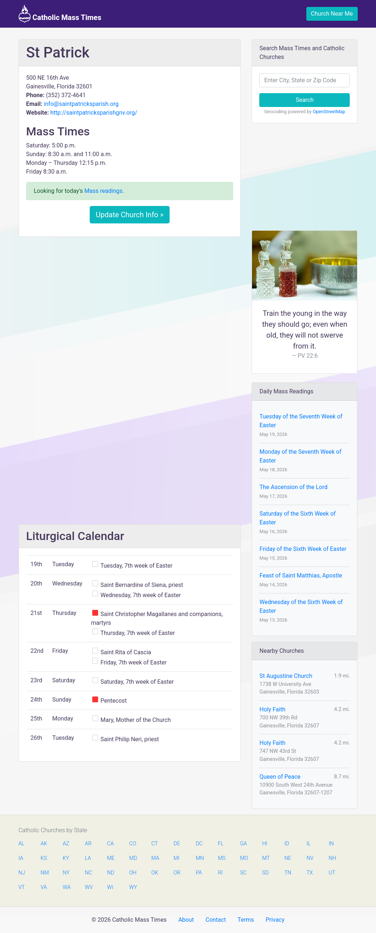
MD (132, 858)
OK (154, 873)
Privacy (274, 919)
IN (331, 844)
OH (132, 873)
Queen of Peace (279, 776)
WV (88, 887)
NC (88, 873)
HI (264, 844)
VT (22, 887)
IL (308, 844)
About (186, 919)
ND (111, 873)
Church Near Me (332, 13)
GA (243, 844)
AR (88, 844)
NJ (22, 873)
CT (154, 844)
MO (243, 858)
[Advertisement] (130, 297)
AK (43, 844)
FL (221, 844)
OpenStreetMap (329, 111)
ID (286, 844)
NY (66, 873)
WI (110, 887)
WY (132, 887)
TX (309, 873)
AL (22, 844)
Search (305, 99)
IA (21, 858)
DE (177, 844)
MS (221, 858)
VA (43, 887)
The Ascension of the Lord (293, 487)
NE (287, 858)
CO (132, 844)
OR (177, 873)
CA (110, 844)
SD (265, 873)
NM (44, 873)
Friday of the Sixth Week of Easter (302, 548)
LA (88, 858)
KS (43, 858)
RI (220, 873)
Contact (215, 919)
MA (155, 858)
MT (266, 858)
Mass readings (103, 190)
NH (332, 858)
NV (309, 858)
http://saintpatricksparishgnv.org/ (93, 112)
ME (111, 858)
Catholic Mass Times (60, 14)
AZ (66, 844)
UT (332, 873)
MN (199, 858)
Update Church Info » (130, 214)
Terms (245, 919)
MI (176, 858)
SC (243, 873)
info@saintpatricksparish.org (81, 103)
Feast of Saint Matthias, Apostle (300, 575)
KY (66, 858)
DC (199, 844)
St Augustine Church (285, 675)
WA (66, 887)
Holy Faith (272, 709)
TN (287, 873)
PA (199, 873)
